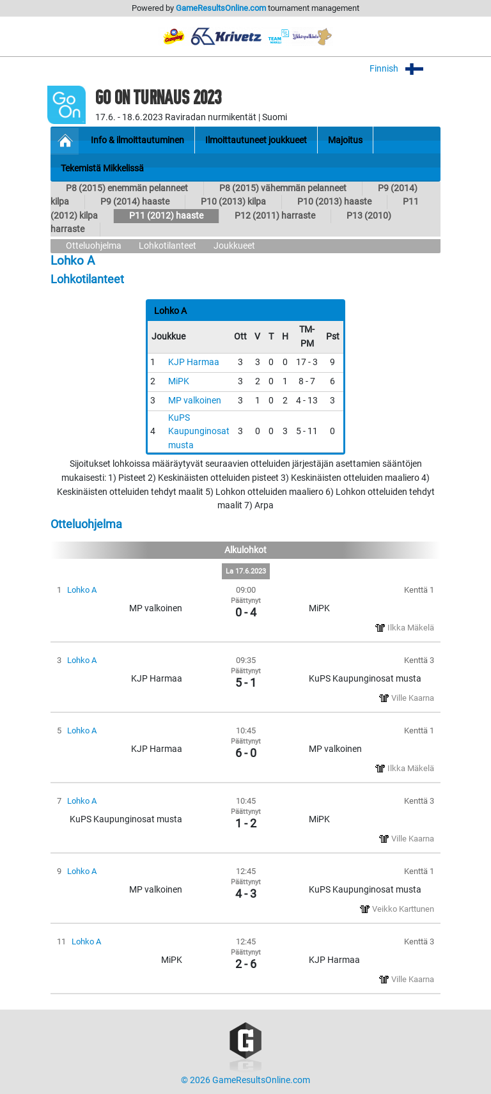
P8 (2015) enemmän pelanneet (127, 188)
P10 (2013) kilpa (233, 201)
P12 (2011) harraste (275, 215)
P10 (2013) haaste (334, 201)
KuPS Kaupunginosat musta (199, 431)
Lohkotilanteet (167, 245)
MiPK (178, 381)
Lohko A (82, 590)
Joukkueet (234, 245)
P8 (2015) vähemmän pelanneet (283, 188)
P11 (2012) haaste (166, 215)
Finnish (405, 68)
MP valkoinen (194, 400)
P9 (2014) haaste (134, 201)
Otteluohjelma (93, 245)
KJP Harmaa (193, 362)
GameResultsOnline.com (221, 8)
